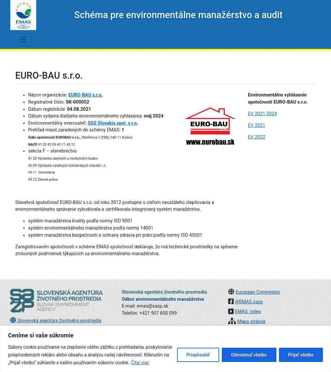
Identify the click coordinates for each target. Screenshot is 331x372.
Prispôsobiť (198, 354)
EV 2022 (256, 137)
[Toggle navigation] (23, 39)
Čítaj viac (140, 362)
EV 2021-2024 (262, 114)
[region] (165, 349)
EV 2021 (256, 125)
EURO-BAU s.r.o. (86, 95)
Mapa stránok (251, 321)
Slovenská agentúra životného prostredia (55, 320)
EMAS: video (248, 311)
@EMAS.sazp (249, 302)
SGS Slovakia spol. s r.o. (113, 123)
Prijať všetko (301, 354)
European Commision (258, 292)
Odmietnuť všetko (249, 354)
